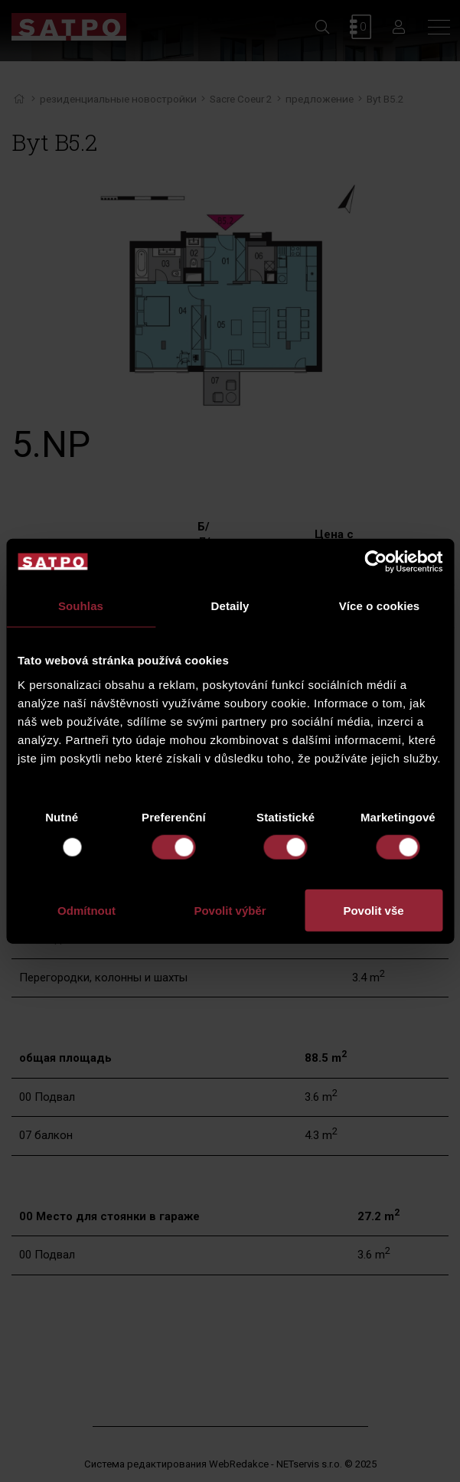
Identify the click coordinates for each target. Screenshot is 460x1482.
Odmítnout (86, 909)
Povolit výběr (230, 909)
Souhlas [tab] (80, 605)
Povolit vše (373, 909)
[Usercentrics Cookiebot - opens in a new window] (375, 561)
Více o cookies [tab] (379, 605)
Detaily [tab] (230, 605)
